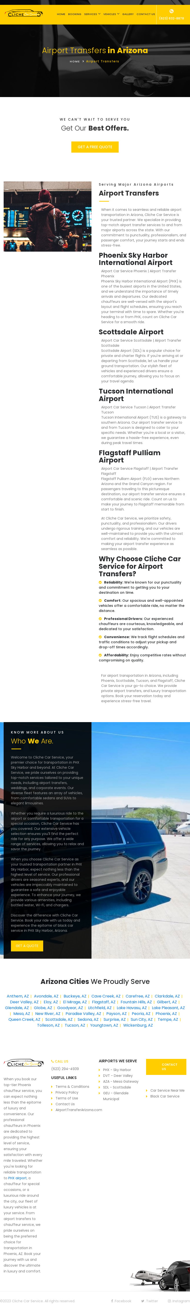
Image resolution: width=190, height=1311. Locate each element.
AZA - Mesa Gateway (121, 1081)
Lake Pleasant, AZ (168, 1008)
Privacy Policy (67, 1092)
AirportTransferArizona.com (79, 1109)
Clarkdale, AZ (167, 996)
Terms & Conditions (72, 1086)
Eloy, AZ (51, 1002)
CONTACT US (146, 14)
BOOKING (74, 14)
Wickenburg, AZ (138, 1025)
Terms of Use (67, 1098)
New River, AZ (47, 1013)
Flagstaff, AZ (104, 1002)
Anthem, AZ (18, 996)
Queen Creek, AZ (24, 1019)
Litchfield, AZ (100, 1008)
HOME (61, 14)
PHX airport (17, 1178)
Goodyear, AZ (70, 1008)
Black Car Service (165, 1096)
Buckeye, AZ (75, 996)
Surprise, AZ (115, 1019)
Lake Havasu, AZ (132, 1008)
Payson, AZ (116, 1013)
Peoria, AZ (141, 1013)
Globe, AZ (43, 1008)
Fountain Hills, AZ (136, 1002)
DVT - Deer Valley (118, 1075)
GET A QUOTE (27, 945)
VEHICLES (109, 14)
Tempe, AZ (168, 1019)
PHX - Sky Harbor (117, 1069)
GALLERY (128, 14)
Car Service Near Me (167, 1090)
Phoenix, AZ (166, 1013)
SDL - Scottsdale (117, 1087)
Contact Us (65, 1104)
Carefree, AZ (138, 996)
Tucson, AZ (75, 1025)
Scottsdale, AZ (59, 1019)
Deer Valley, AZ (24, 1002)
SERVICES (90, 14)
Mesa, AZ (21, 1013)
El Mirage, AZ (75, 1002)
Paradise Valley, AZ (83, 1013)
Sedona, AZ (88, 1019)
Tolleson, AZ (48, 1025)
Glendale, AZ (17, 1008)
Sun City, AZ (142, 1019)
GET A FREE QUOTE (95, 147)
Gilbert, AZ (167, 1002)
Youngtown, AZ (104, 1025)
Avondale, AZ (46, 996)
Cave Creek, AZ (106, 996)
